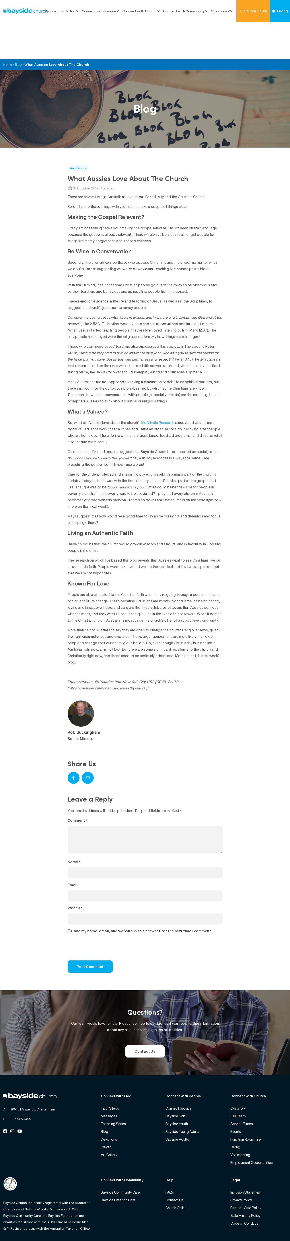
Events (235, 1099)
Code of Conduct (244, 1191)
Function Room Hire (245, 1107)
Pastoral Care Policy (245, 1176)
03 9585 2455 (20, 1087)
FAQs (169, 1160)
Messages (109, 1084)
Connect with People (99, 11)
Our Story (238, 1076)
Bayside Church (27, 1227)
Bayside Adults (177, 1107)
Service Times (241, 1092)
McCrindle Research (157, 385)
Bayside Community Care (120, 1160)
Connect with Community (183, 11)
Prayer (106, 1115)
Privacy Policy (241, 1168)
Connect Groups (178, 1076)
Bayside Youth (176, 1092)
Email (74, 853)
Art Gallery (109, 1123)
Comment (78, 783)
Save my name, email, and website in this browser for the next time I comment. (141, 899)
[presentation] (98, 918)
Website (75, 876)
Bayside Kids (175, 1084)
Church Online (253, 11)
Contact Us (145, 1019)
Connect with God (60, 11)
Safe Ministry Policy (245, 1183)
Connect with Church (139, 11)
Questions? (220, 11)
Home (7, 27)
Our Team (238, 1084)
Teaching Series (113, 1092)
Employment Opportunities (251, 1131)
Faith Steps (110, 1076)
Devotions (109, 1107)
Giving (280, 11)
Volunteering (240, 1123)
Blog (18, 27)
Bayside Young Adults (182, 1099)
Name (74, 830)
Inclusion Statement (245, 1160)
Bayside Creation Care (118, 1168)
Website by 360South (270, 1227)
